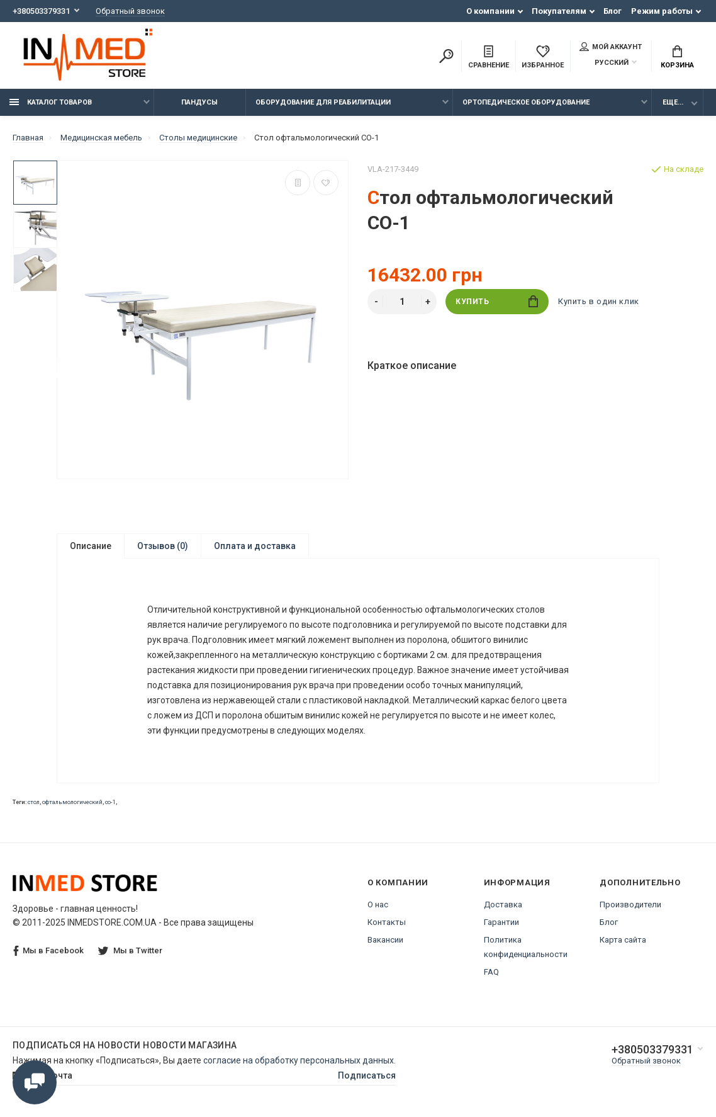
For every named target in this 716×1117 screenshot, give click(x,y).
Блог (612, 11)
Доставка (503, 904)
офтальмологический (72, 802)
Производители (630, 904)
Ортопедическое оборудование (526, 102)
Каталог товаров (50, 102)
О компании (490, 11)
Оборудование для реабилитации (323, 102)
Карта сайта (623, 939)
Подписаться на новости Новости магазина (125, 1045)
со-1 (110, 802)
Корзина (677, 57)
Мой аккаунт (610, 46)
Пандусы (199, 102)
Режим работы (662, 11)
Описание (90, 546)
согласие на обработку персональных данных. (299, 1060)
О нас (377, 904)
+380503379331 (41, 11)
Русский (604, 63)
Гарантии (501, 922)
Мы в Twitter (130, 950)
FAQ (491, 972)
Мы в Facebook (48, 951)
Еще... (673, 102)
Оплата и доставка (255, 546)
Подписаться (367, 1075)
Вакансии (385, 939)
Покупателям (559, 11)
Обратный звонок (130, 11)
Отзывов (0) (162, 546)
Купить (497, 301)
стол (34, 802)
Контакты (386, 922)
